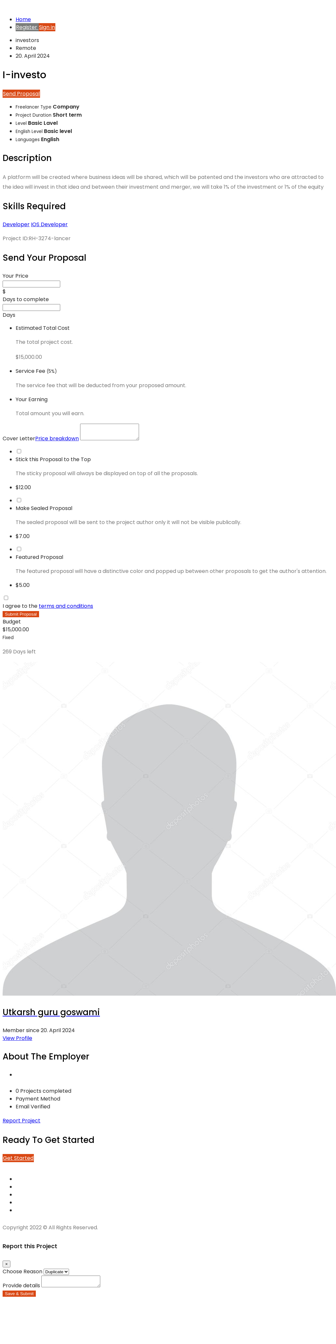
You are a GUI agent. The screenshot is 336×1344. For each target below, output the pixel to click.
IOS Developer (49, 224)
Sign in (47, 27)
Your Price (15, 276)
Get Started (18, 1161)
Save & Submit (19, 1298)
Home (23, 19)
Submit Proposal (21, 617)
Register (27, 27)
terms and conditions (66, 609)
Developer (16, 224)
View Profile (17, 1041)
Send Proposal (21, 93)
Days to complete (26, 299)
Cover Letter (41, 441)
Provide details (21, 1290)
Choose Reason (22, 1274)
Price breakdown (57, 441)
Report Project (21, 1123)
